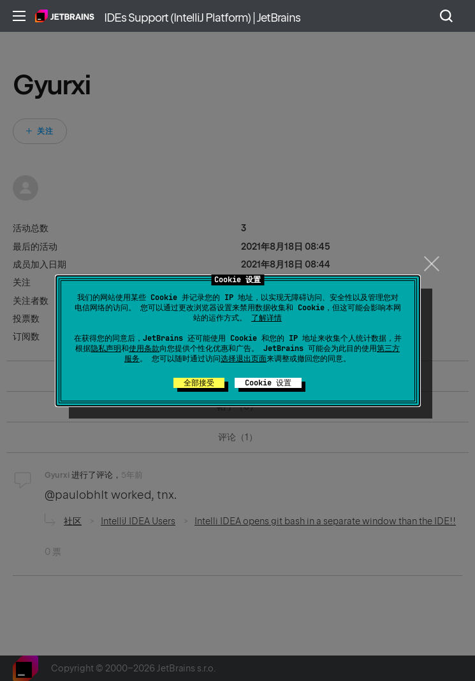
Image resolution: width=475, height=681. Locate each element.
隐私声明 (106, 348)
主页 (64, 16)
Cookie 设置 (268, 383)
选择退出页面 (244, 359)
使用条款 (144, 348)
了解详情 (266, 318)
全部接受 (199, 383)
